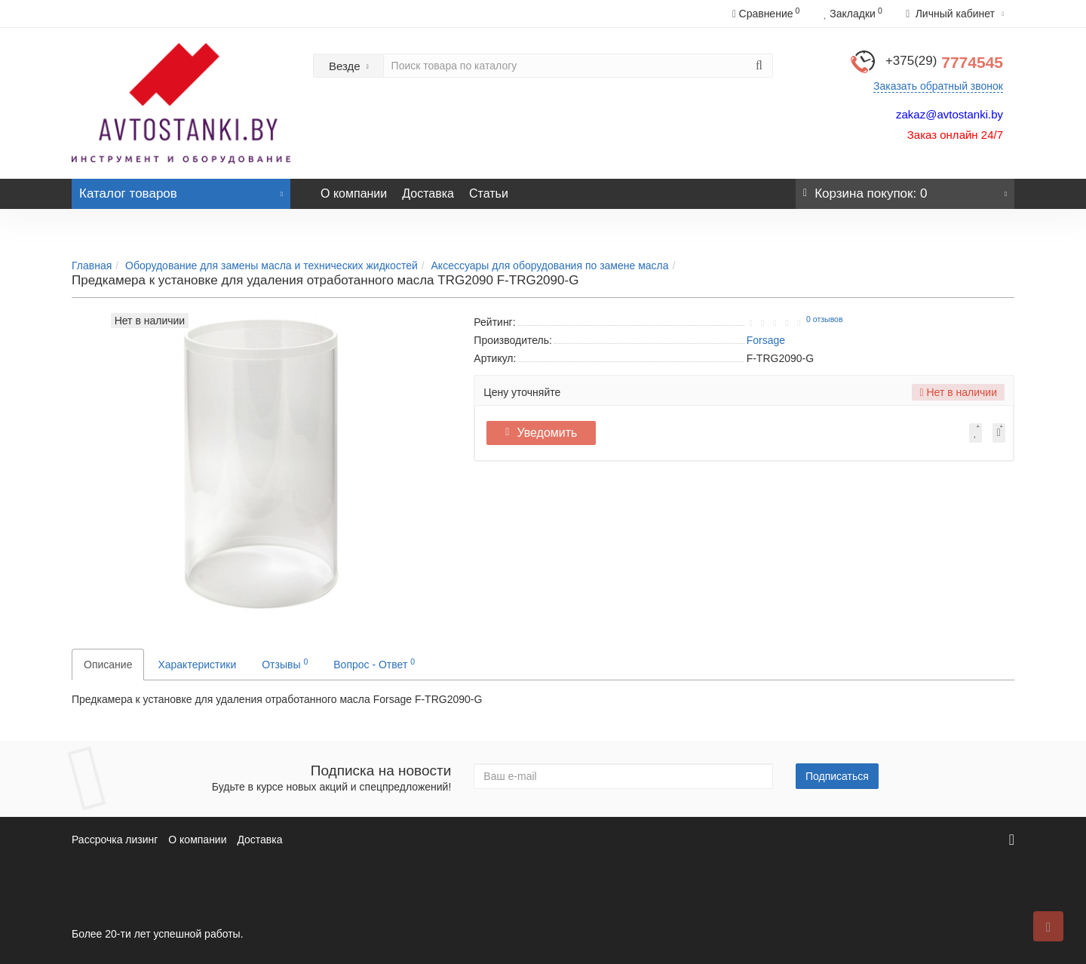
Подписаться (837, 776)
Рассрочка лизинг (115, 840)
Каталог (181, 190)
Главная (92, 265)
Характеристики (197, 665)
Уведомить (545, 432)
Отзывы (285, 664)
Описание (108, 665)
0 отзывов (824, 319)
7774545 (944, 62)
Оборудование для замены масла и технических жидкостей (271, 265)
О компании (354, 193)
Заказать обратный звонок (938, 86)
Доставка (428, 193)
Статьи (488, 193)
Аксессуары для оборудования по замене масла (550, 265)
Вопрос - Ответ (374, 664)
